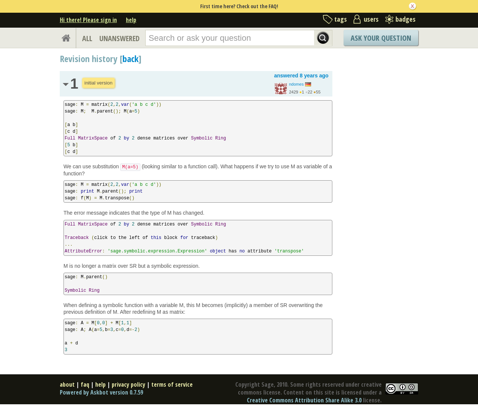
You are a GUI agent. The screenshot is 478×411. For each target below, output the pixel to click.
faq (85, 384)
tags (340, 19)
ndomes (296, 84)
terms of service (172, 384)
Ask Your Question (381, 38)
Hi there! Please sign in (88, 20)
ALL (87, 38)
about (67, 384)
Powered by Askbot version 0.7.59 (101, 392)
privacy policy (128, 384)
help (131, 20)
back (130, 58)
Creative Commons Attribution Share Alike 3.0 (304, 400)
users (371, 19)
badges (405, 19)
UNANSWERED (119, 38)
